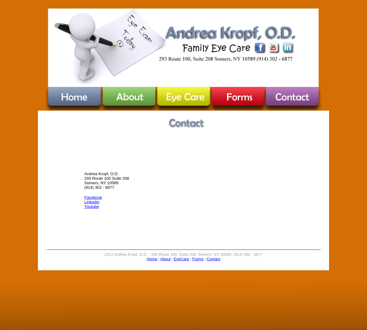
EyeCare (181, 259)
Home (152, 259)
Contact (214, 259)
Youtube (91, 206)
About (165, 259)
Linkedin (91, 202)
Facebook (93, 197)
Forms (198, 259)
